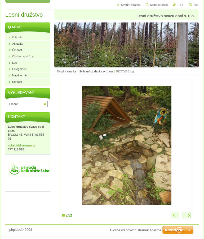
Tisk (195, 4)
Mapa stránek (159, 4)
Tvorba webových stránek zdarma (135, 230)
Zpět (69, 215)
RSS (180, 4)
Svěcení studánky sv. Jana (96, 71)
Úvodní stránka (66, 71)
